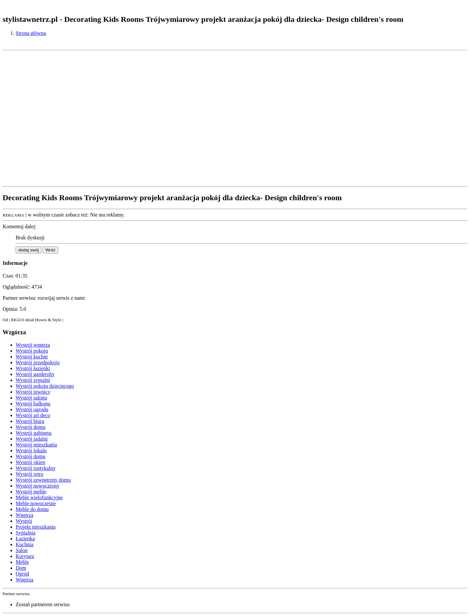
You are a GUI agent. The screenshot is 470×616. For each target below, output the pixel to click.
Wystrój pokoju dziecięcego (45, 386)
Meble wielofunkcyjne (39, 497)
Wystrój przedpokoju (38, 362)
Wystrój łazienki (33, 368)
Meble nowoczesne (36, 503)
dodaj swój (28, 250)
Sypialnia (25, 532)
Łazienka (25, 538)
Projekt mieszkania (35, 527)
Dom (21, 568)
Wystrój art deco (33, 415)
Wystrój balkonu (33, 403)
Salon (21, 550)
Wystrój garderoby (35, 374)
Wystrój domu (30, 427)
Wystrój (24, 521)
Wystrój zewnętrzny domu (43, 480)
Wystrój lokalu (31, 450)
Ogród (22, 574)
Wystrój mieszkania (36, 444)
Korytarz (25, 556)
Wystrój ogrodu (32, 409)
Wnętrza (24, 515)
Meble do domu (32, 509)
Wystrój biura (30, 421)
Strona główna (31, 33)
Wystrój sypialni (33, 380)
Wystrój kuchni (32, 356)
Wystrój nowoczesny (37, 485)
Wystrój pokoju (32, 350)
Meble (22, 562)
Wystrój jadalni (32, 439)
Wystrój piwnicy (33, 392)
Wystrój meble (31, 491)
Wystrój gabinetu (34, 433)
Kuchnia (24, 544)
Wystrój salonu (31, 397)
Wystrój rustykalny (35, 468)
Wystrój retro (29, 474)
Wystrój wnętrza (33, 345)
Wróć (50, 250)
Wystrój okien (30, 462)
